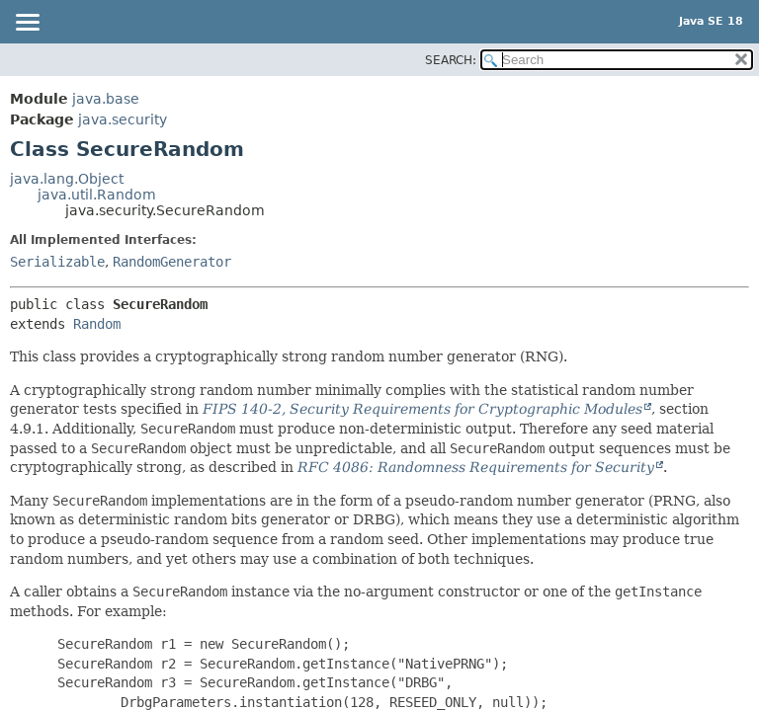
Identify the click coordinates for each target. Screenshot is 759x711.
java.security (122, 119)
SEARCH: (450, 60)
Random (97, 324)
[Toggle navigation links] (26, 24)
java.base (105, 99)
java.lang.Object (67, 179)
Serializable (57, 262)
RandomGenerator (172, 262)
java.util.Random (97, 194)
